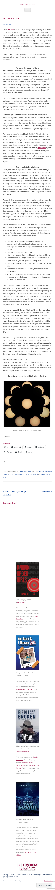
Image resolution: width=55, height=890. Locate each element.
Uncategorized (25, 471)
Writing (35, 474)
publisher (42, 148)
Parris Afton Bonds (23, 752)
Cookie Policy (48, 881)
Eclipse (41, 471)
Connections (46, 491)
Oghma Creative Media (16, 474)
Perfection (28, 474)
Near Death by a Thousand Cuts (26, 689)
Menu (27, 10)
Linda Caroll (21, 602)
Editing (47, 471)
